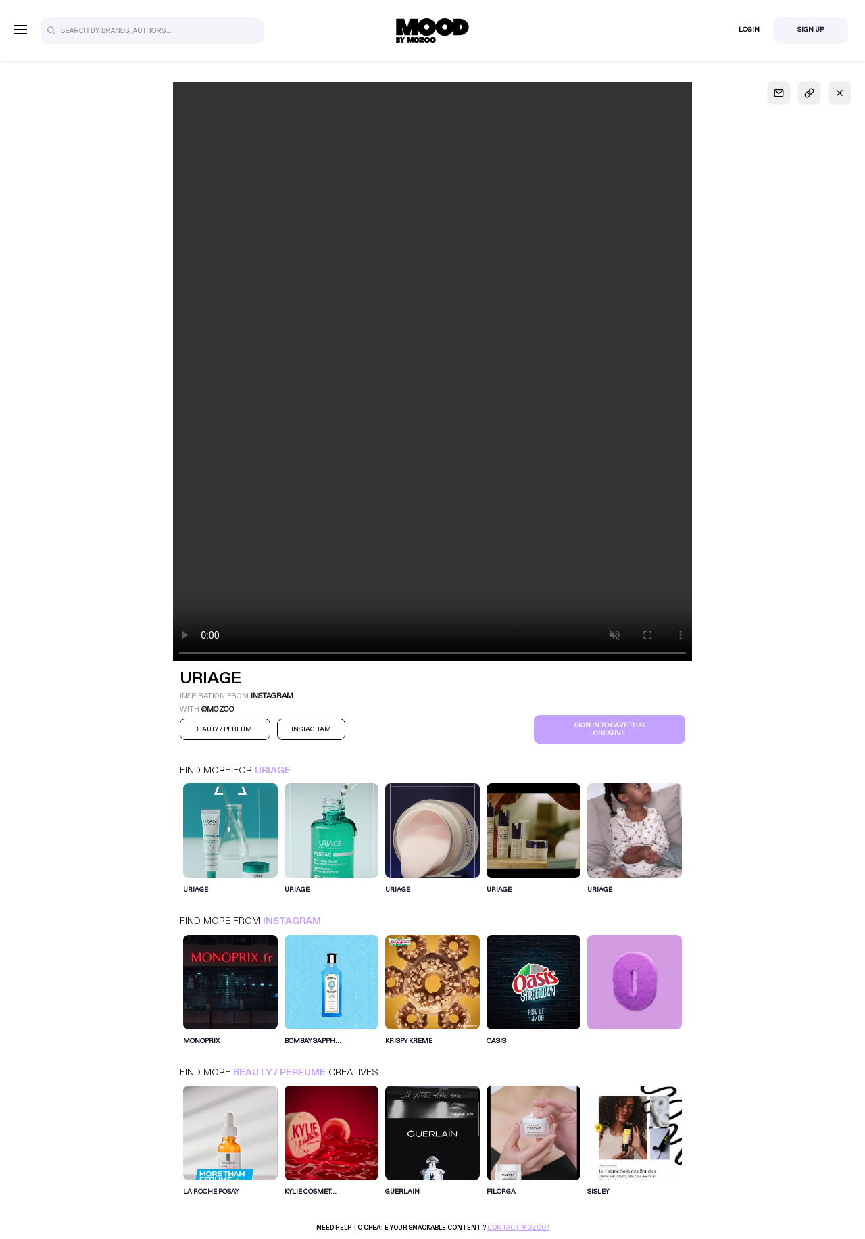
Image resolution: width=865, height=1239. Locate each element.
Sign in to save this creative (609, 729)
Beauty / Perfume (279, 1072)
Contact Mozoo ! (518, 1227)
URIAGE (273, 770)
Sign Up (810, 29)
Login (749, 29)
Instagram (292, 921)
